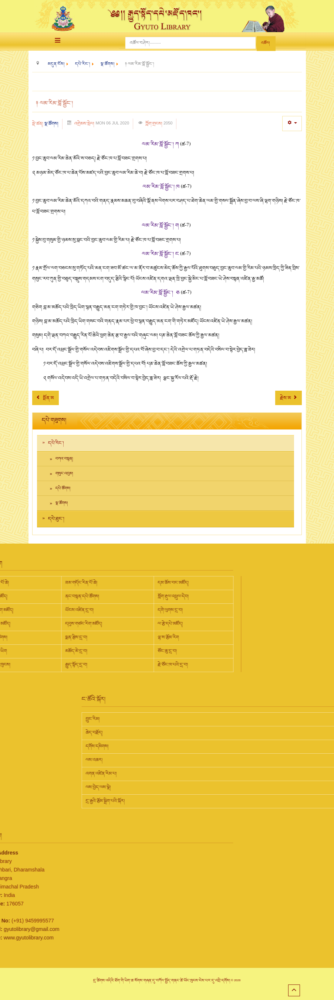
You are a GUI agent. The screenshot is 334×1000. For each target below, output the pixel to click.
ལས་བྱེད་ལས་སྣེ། (185, 787)
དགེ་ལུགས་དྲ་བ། (83, 610)
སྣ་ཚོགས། (51, 123)
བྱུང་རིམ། (179, 719)
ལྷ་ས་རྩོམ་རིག (81, 637)
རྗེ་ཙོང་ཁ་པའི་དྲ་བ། (86, 664)
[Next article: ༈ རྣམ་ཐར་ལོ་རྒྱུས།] (288, 398)
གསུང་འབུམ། (64, 473)
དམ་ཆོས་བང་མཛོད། (86, 582)
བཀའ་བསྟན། (64, 459)
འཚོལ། (265, 43)
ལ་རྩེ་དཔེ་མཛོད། (83, 623)
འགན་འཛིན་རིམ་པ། (187, 773)
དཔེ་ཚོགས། (62, 488)
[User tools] (292, 123)
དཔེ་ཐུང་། (56, 519)
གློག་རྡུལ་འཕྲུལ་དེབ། (86, 596)
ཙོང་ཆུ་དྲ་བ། (80, 651)
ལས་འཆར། (180, 760)
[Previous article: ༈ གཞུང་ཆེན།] (45, 398)
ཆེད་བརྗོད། (180, 732)
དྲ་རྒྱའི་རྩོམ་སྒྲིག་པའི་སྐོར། (192, 801)
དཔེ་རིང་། (56, 443)
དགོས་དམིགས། (183, 746)
